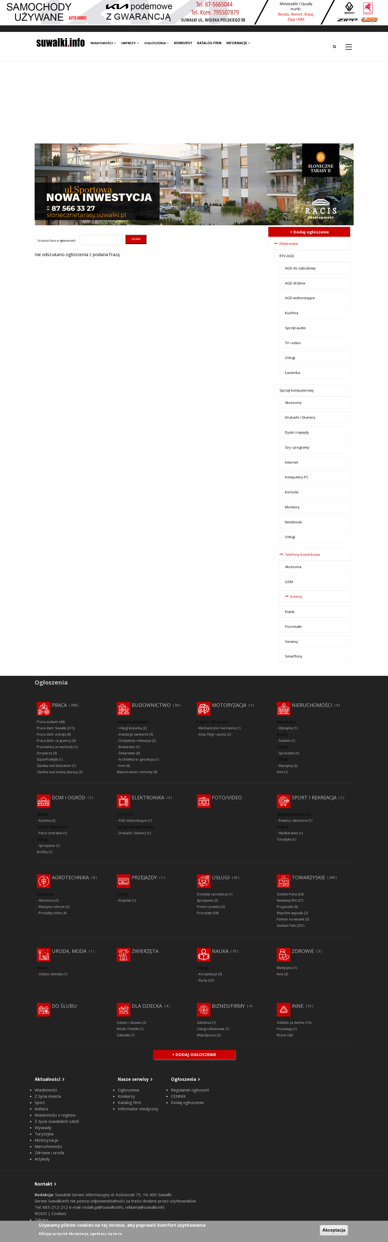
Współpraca (206, 1035)
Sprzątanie (47, 845)
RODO (41, 1213)
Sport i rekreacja (314, 797)
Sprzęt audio (295, 327)
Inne (122, 765)
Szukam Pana (287, 894)
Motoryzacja (229, 705)
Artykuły (42, 1159)
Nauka (220, 951)
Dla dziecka (147, 1006)
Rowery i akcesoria (293, 820)
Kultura (41, 1108)
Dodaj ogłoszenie (187, 1102)
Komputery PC (296, 477)
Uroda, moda (69, 951)
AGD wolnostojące (300, 297)
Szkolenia (204, 1022)
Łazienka (292, 372)
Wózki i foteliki (128, 1029)
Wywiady (43, 1127)
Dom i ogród (68, 797)
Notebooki (293, 522)
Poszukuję (284, 1029)
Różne (281, 1035)
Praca (59, 705)
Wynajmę (286, 728)
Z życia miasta (48, 1096)
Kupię (289, 611)
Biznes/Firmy (228, 1006)
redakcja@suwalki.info (102, 1207)
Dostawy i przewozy (212, 894)
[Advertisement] (194, 102)
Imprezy (130, 43)
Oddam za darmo (291, 1022)
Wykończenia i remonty (134, 772)
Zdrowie (303, 951)
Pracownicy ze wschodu (55, 747)
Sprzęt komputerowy (296, 390)
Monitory (292, 507)
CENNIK (178, 1096)
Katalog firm (209, 43)
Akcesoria (293, 402)
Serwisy (291, 641)
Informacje (238, 43)
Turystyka (284, 839)
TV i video (293, 342)
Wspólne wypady (290, 913)
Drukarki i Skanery (300, 417)
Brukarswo (127, 747)
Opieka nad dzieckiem (54, 765)
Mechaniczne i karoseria (217, 728)
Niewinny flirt (287, 900)
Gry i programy (297, 447)
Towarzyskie (308, 877)
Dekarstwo (127, 753)
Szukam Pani (286, 925)
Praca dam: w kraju (51, 734)
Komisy (296, 596)
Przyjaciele (285, 906)
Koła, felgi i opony (212, 734)
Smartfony (293, 656)
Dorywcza (44, 753)
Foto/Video (227, 797)
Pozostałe (293, 626)
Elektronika (288, 243)
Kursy (203, 980)
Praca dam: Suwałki (51, 728)
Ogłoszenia (156, 43)
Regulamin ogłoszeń (190, 1090)
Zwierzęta (145, 951)
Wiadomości (103, 43)
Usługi (290, 357)
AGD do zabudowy (300, 268)
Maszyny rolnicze (52, 906)
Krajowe (125, 900)
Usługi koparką (130, 728)
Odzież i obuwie (129, 1022)
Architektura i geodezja (136, 759)
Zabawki (123, 1035)
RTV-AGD (286, 255)
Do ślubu (64, 1006)
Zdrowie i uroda (49, 1152)
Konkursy (183, 43)
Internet (291, 462)
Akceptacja (333, 1230)
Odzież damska (51, 974)
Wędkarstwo (288, 833)
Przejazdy (144, 877)
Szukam (284, 740)
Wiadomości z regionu (55, 1115)
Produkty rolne (50, 913)
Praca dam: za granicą (54, 740)
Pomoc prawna (208, 906)
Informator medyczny (138, 1108)
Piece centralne (50, 833)
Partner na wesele (290, 919)
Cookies (59, 1213)
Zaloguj (41, 1219)
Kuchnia (291, 312)
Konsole (292, 492)
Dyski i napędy (297, 432)
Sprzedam (286, 753)
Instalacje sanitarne (133, 734)
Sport (40, 1102)
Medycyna (284, 967)
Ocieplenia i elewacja (135, 740)
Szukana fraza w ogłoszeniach (56, 240)
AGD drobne (295, 283)
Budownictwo (151, 705)
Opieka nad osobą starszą (57, 772)
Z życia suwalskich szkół (57, 1121)
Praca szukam (47, 721)
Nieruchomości (312, 705)
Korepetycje (208, 974)
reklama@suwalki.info (145, 1207)
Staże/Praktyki (47, 759)
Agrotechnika (70, 877)
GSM (289, 581)
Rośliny (42, 852)
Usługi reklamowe (210, 1029)
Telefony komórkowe (302, 554)
